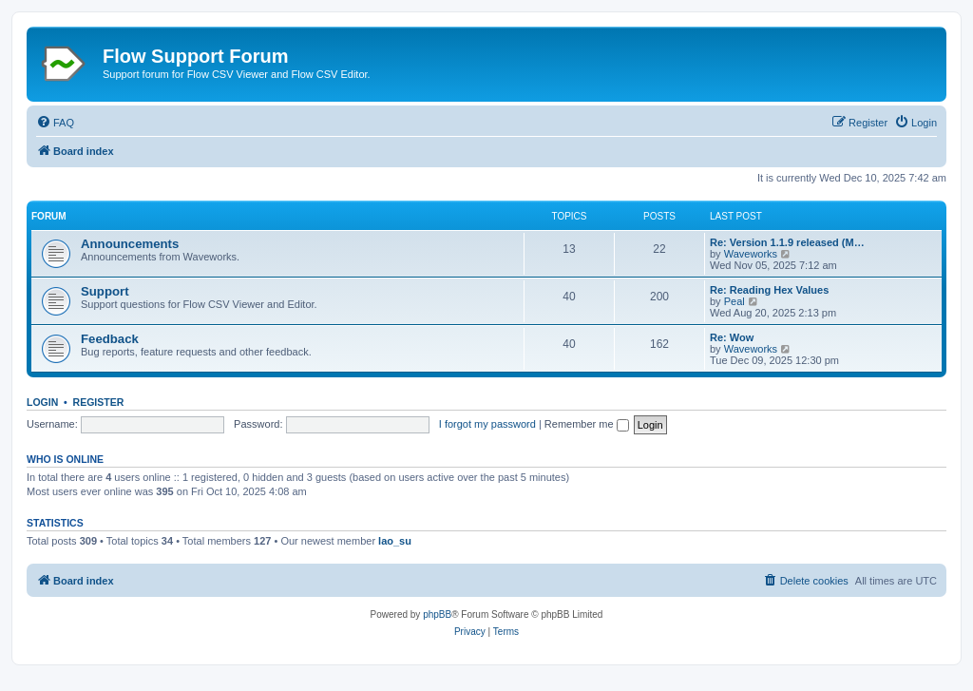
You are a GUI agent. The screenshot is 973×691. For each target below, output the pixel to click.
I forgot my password (487, 424)
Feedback (110, 339)
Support (105, 291)
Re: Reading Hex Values (769, 290)
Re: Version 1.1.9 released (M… (787, 242)
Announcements (130, 244)
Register (98, 402)
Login (42, 402)
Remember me (586, 424)
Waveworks (750, 253)
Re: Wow (732, 337)
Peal (734, 301)
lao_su (394, 541)
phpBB (437, 614)
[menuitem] (55, 122)
